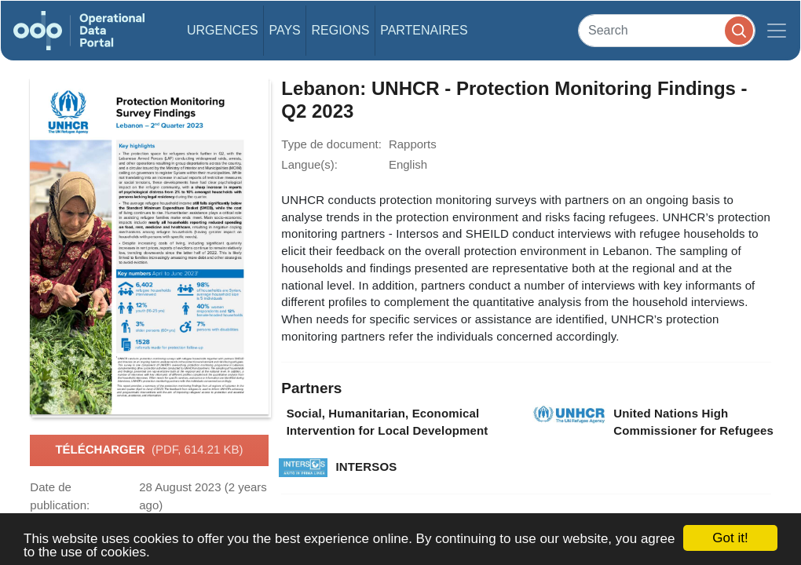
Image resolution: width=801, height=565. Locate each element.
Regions (341, 30)
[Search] (666, 30)
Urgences (222, 30)
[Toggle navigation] (776, 30)
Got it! (730, 537)
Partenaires (423, 30)
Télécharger (149, 450)
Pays (284, 30)
